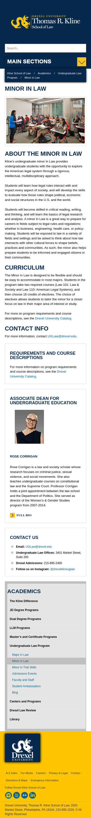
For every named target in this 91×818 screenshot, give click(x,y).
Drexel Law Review (23, 710)
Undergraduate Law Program (30, 646)
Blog (15, 692)
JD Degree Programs (24, 610)
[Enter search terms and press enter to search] (45, 48)
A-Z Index (11, 773)
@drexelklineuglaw (62, 569)
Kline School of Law (19, 73)
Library (15, 719)
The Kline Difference (24, 601)
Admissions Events (24, 673)
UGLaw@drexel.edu (62, 336)
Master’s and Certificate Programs (33, 637)
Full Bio (24, 515)
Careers (41, 773)
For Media (27, 773)
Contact (75, 773)
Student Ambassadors (26, 686)
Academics (44, 73)
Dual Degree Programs (25, 619)
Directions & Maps (16, 780)
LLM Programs (20, 628)
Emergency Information (44, 780)
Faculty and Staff (23, 680)
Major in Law (20, 654)
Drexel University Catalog (53, 318)
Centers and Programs (25, 701)
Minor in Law (20, 661)
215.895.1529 (65, 809)
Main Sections (29, 61)
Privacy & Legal (58, 773)
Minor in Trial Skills (24, 667)
